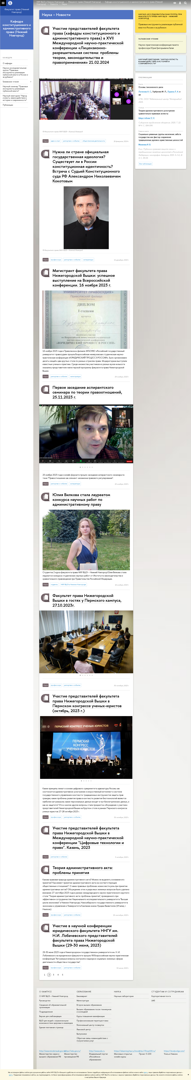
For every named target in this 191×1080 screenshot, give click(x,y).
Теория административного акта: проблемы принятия (83, 870)
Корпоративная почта (161, 996)
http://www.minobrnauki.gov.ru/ (52, 1051)
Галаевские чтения (11, 81)
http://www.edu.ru (97, 1051)
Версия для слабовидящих (50, 1016)
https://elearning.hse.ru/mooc (127, 1051)
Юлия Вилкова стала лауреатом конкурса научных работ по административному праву (81, 499)
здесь (146, 1072)
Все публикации (145, 164)
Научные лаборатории (124, 996)
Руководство (45, 1000)
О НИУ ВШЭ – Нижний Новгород (53, 996)
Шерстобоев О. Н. (146, 118)
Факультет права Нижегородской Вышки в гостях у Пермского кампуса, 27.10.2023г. (87, 600)
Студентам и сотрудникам (167, 991)
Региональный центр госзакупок (90, 1025)
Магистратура (83, 1000)
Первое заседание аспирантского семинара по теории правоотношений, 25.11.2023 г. (87, 392)
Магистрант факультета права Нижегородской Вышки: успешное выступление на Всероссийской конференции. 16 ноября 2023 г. (84, 278)
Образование (84, 991)
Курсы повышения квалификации (91, 1016)
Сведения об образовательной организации (52, 1006)
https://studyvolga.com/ (174, 1051)
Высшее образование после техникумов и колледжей (94, 1010)
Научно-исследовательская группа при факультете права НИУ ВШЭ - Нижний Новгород (160, 16)
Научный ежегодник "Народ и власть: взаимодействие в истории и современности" (15, 97)
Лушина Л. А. (173, 91)
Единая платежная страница (51, 1027)
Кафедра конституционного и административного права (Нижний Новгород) (17, 28)
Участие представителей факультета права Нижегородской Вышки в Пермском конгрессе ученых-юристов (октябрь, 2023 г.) (87, 703)
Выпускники (82, 1034)
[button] (42, 434)
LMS (153, 1000)
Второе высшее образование (89, 1005)
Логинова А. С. (144, 91)
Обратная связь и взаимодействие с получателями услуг (92, 1039)
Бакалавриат (82, 996)
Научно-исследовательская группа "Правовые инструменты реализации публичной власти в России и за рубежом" (15, 72)
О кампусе (45, 991)
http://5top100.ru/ (147, 1051)
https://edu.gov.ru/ (72, 1051)
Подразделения (46, 1011)
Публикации (8, 105)
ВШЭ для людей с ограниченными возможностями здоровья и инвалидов (56, 1021)
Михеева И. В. (144, 144)
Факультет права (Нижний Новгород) (17, 11)
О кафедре (7, 63)
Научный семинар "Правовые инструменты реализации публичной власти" (15, 88)
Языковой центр (84, 1029)
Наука (117, 991)
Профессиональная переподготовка (92, 1020)
